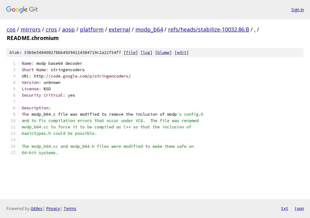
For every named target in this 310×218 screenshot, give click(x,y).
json (299, 208)
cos (11, 29)
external (119, 29)
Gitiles (36, 208)
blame (163, 52)
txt (284, 208)
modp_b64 (149, 29)
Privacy (53, 208)
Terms (70, 208)
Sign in (297, 9)
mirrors (31, 29)
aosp (68, 29)
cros (51, 29)
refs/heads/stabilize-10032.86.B (208, 29)
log (146, 52)
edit (181, 52)
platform (92, 29)
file (131, 52)
